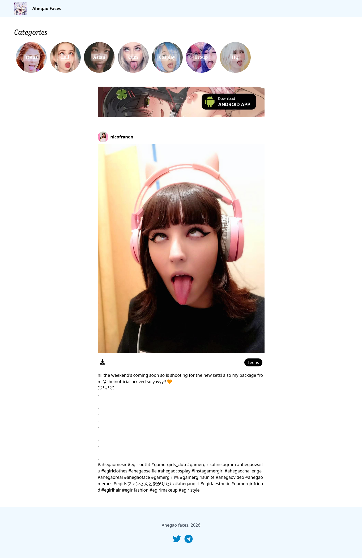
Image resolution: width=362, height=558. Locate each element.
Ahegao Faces (46, 8)
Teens (253, 362)
